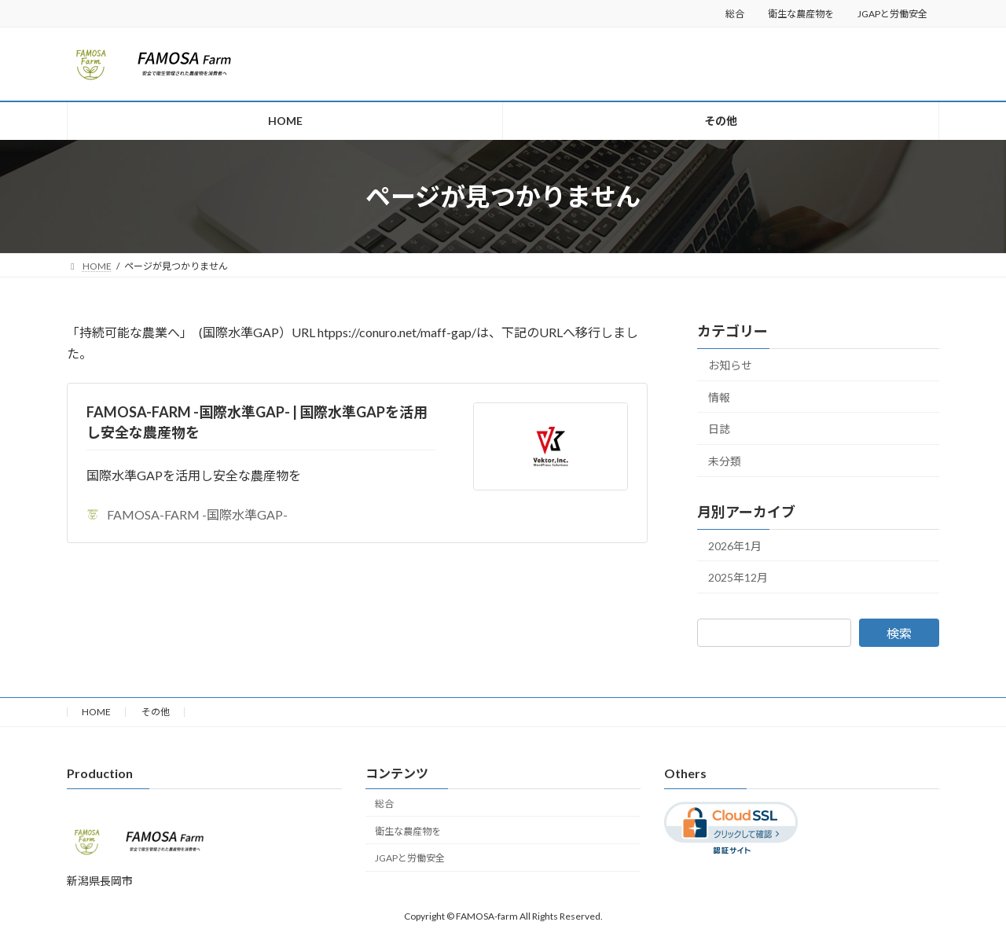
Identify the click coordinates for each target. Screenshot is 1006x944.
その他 (155, 712)
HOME (96, 712)
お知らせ (730, 365)
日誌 (719, 428)
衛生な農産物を (801, 14)
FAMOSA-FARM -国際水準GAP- (187, 514)
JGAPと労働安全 (892, 14)
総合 (734, 14)
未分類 (724, 461)
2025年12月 (738, 577)
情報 (719, 397)
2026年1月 (735, 546)
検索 (899, 633)
